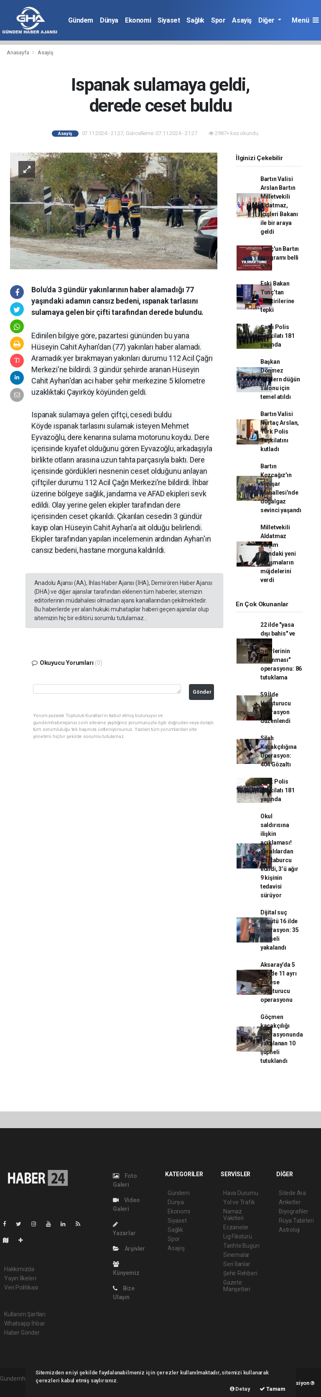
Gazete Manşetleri (236, 1285)
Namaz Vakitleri (233, 1214)
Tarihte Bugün (241, 1245)
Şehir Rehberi (240, 1273)
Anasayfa (18, 52)
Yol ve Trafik (239, 1202)
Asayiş (242, 20)
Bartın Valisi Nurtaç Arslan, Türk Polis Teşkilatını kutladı (279, 431)
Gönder (202, 692)
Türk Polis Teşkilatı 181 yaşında (277, 790)
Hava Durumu (240, 1193)
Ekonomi (138, 20)
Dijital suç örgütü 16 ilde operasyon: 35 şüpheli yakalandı (279, 930)
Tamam (272, 1389)
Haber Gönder (22, 1332)
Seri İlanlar (236, 1264)
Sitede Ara (292, 1193)
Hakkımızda (19, 1269)
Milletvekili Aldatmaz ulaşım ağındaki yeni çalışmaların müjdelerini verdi (278, 553)
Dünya (109, 20)
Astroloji (289, 1229)
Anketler (290, 1202)
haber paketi (16, 1387)
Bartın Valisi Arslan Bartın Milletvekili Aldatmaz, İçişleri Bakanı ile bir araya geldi (279, 205)
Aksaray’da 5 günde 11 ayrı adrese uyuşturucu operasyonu (278, 982)
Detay (240, 1389)
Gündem (80, 20)
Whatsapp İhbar (24, 1323)
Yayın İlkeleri (20, 1278)
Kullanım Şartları (25, 1314)
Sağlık (195, 20)
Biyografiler (293, 1211)
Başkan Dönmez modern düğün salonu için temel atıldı (280, 379)
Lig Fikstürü (237, 1236)
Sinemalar (236, 1254)
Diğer (267, 20)
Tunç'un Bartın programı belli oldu (279, 257)
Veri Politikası (21, 1287)
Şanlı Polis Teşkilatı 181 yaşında (277, 336)
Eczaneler (236, 1227)
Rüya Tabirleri (296, 1220)
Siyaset (169, 20)
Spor (218, 20)
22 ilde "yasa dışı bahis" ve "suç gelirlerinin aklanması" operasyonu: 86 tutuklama (281, 651)
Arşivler (129, 1248)
